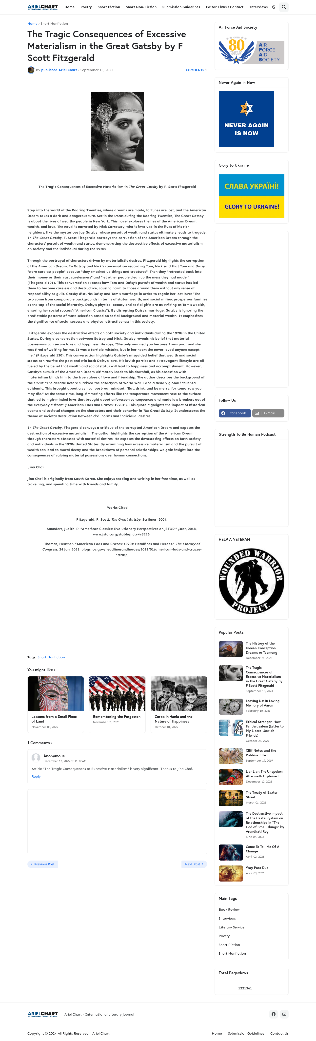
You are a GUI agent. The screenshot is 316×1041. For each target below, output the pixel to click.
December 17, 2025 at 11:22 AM (64, 761)
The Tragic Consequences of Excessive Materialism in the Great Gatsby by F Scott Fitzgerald (264, 676)
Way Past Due (257, 867)
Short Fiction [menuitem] (109, 7)
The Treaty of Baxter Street (261, 794)
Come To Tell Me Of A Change (262, 849)
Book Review (229, 909)
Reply (36, 776)
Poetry (224, 936)
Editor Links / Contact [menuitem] (224, 7)
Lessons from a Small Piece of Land (54, 719)
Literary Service (231, 927)
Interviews (227, 918)
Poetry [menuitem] (86, 7)
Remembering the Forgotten (116, 716)
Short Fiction (229, 945)
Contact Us (279, 1033)
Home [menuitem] (69, 7)
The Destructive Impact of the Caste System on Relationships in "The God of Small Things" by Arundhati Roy (265, 822)
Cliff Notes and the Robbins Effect (261, 752)
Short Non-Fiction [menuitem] (141, 7)
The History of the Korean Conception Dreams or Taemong (261, 647)
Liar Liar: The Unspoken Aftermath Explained (264, 773)
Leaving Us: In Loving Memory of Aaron (262, 703)
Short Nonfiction (54, 23)
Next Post (192, 864)
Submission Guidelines (246, 1033)
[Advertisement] (117, 614)
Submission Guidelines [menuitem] (181, 7)
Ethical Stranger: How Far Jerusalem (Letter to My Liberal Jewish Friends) (265, 729)
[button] (273, 7)
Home (32, 23)
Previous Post (44, 864)
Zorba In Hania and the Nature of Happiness (174, 719)
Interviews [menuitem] (258, 7)
